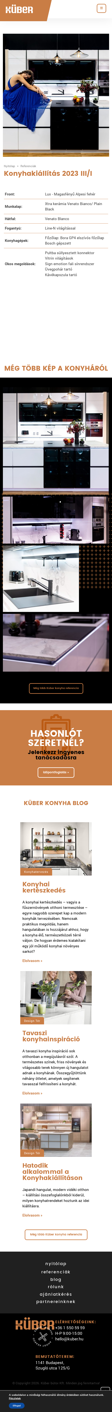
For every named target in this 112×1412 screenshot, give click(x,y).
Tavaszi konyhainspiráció (51, 1036)
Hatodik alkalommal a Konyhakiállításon (52, 1172)
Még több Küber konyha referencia (56, 688)
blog (56, 1280)
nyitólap (56, 1264)
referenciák (56, 1272)
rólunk (56, 1287)
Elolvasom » (32, 960)
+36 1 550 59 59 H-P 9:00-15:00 (70, 1330)
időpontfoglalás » (56, 772)
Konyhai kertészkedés (44, 887)
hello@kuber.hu (69, 1339)
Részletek (15, 1398)
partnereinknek (56, 1302)
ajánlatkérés (56, 1294)
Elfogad (17, 1405)
